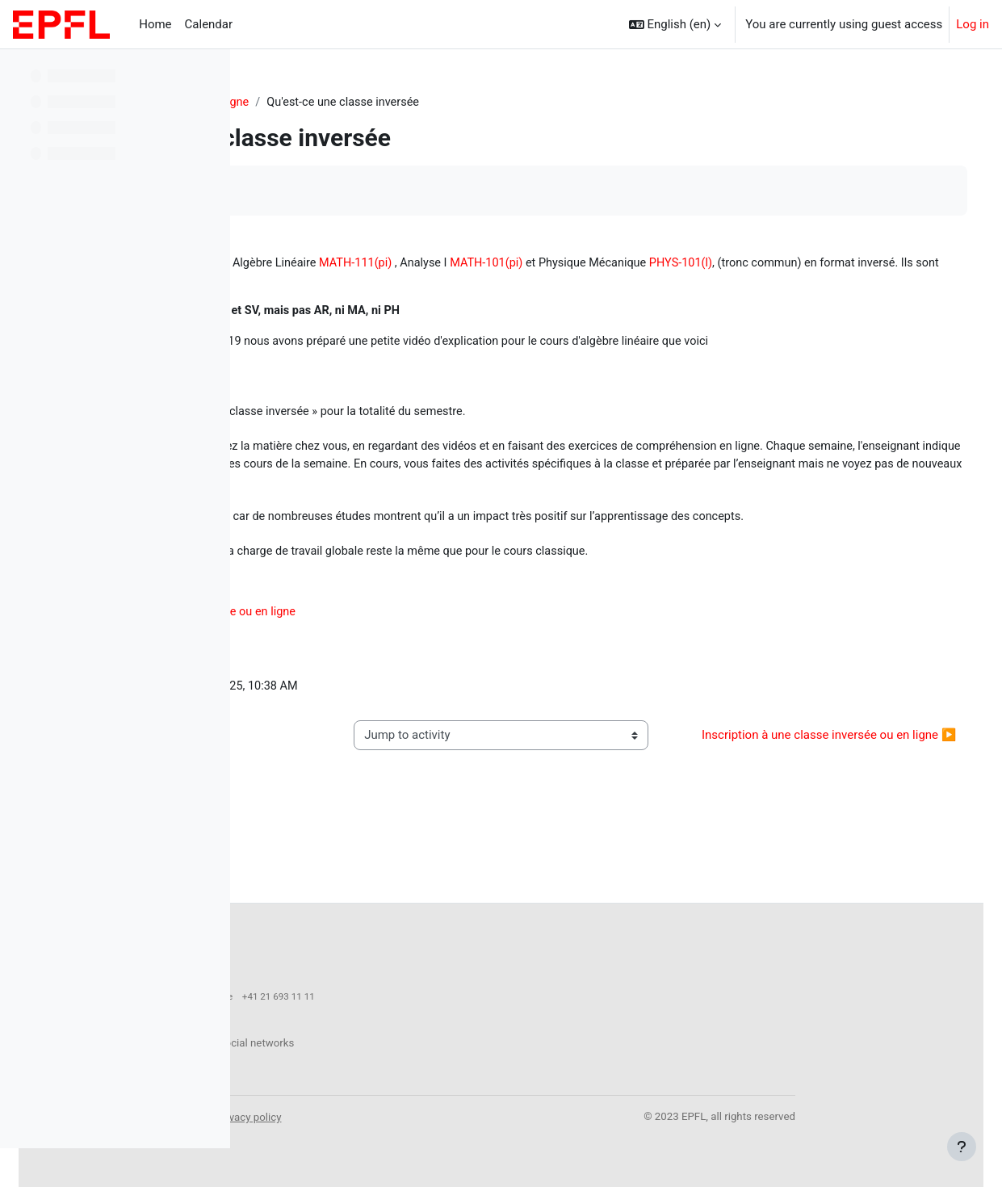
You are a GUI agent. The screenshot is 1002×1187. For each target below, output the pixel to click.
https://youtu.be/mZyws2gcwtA (347, 399)
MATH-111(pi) (594, 264)
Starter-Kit (289, 102)
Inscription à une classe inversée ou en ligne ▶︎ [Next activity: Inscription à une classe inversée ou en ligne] (840, 812)
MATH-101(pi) (730, 264)
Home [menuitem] (155, 24)
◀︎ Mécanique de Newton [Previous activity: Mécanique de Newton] (341, 812)
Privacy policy (493, 1116)
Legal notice (422, 1116)
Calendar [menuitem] (209, 24)
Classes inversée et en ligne (408, 102)
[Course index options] (209, 72)
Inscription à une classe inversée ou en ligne (412, 679)
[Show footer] (961, 1146)
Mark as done (314, 191)
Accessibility (354, 1116)
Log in (972, 24)
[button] (675, 24)
